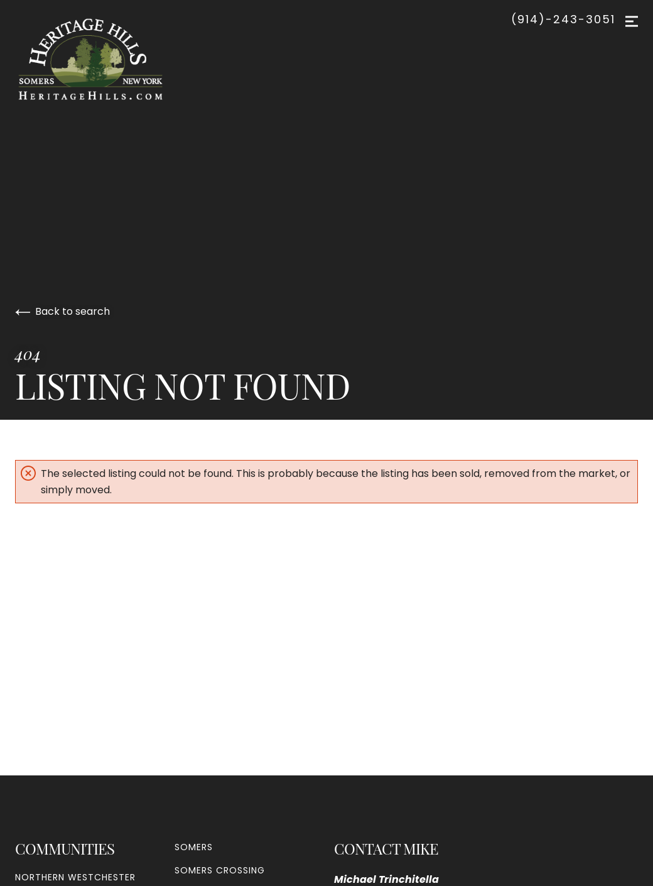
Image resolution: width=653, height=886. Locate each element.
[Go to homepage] (103, 59)
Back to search (62, 311)
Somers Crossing (220, 870)
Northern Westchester (75, 877)
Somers (194, 847)
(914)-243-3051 (563, 19)
